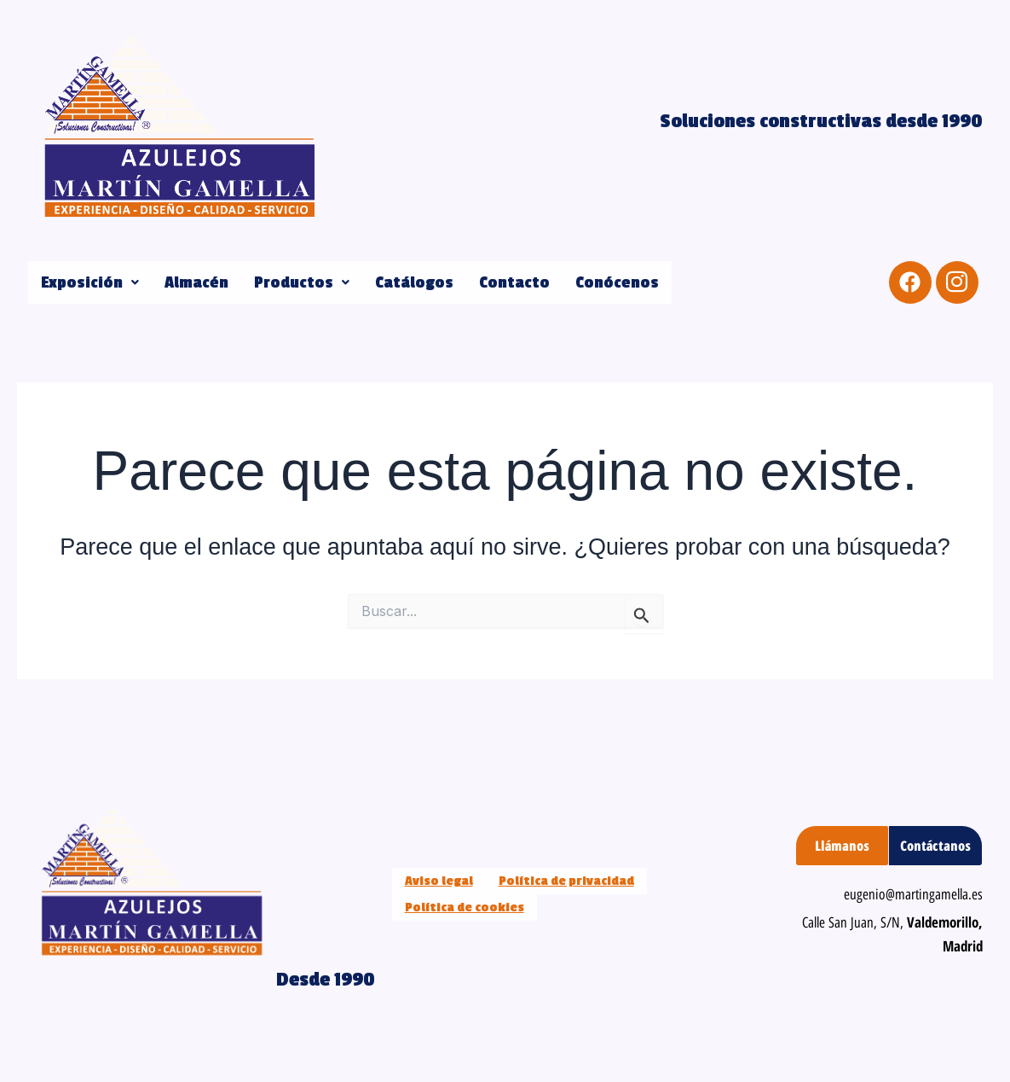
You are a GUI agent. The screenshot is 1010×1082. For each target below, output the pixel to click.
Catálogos (414, 282)
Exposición (90, 282)
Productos (301, 282)
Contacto (514, 282)
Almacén (196, 282)
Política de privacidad (566, 881)
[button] (90, 282)
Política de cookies (464, 907)
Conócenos (617, 282)
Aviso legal (439, 881)
